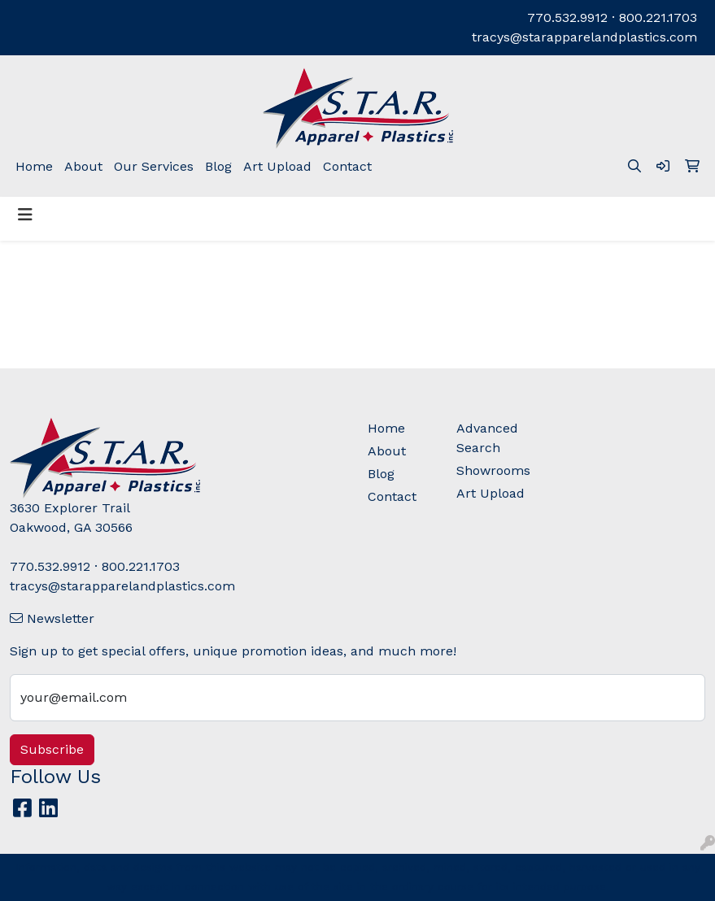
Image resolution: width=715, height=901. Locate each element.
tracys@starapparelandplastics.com (584, 37)
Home (34, 166)
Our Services (154, 166)
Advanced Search (487, 437)
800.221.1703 (658, 17)
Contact (347, 166)
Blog (218, 166)
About (83, 166)
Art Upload (277, 166)
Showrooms (491, 470)
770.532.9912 (567, 17)
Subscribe (52, 749)
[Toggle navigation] (25, 214)
